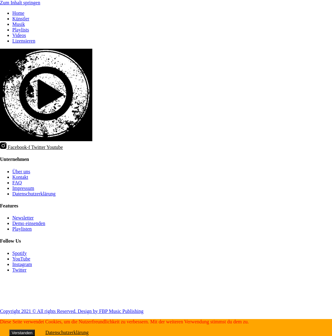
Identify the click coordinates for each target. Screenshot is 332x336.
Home (18, 13)
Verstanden (22, 332)
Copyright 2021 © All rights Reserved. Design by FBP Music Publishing (71, 311)
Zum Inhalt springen (20, 2)
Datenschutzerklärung (66, 332)
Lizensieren (23, 40)
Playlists (20, 29)
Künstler (20, 18)
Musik (18, 24)
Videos (19, 35)
